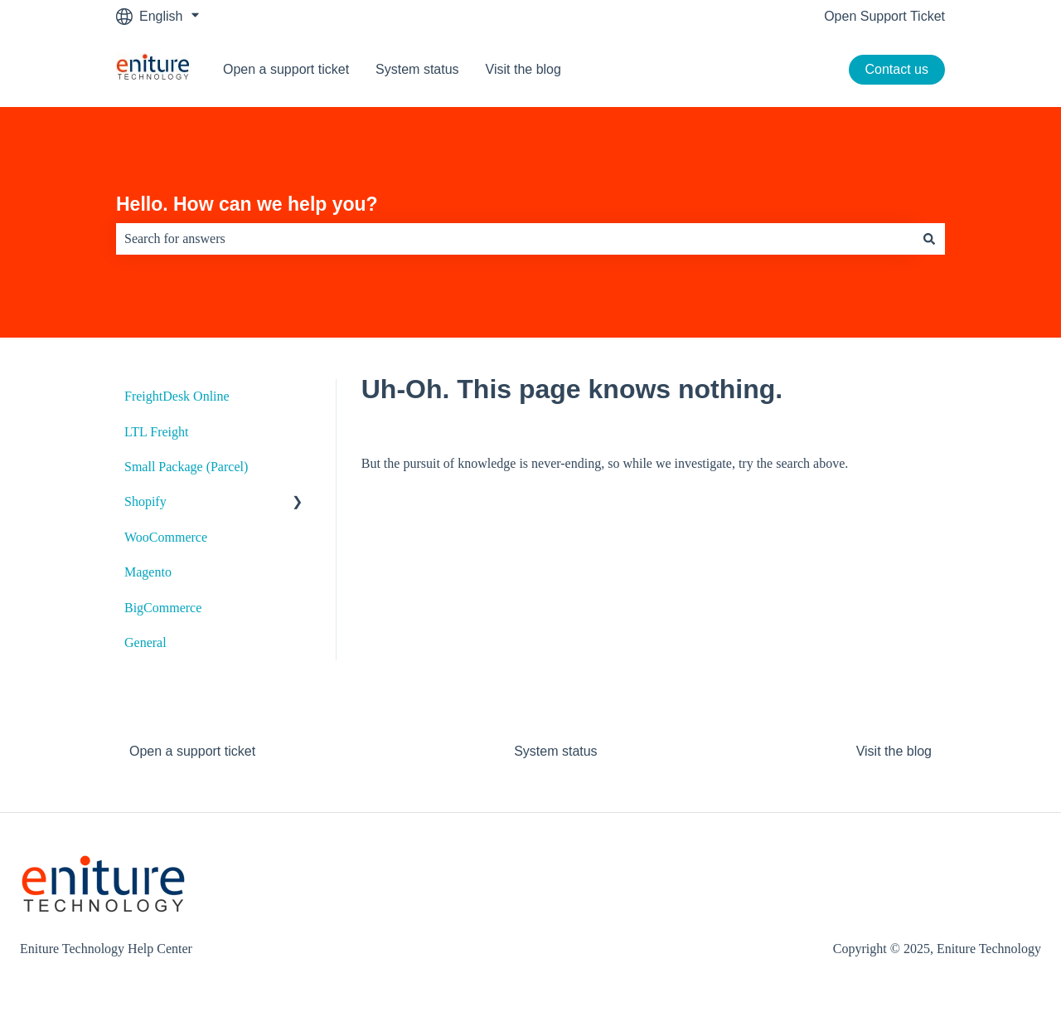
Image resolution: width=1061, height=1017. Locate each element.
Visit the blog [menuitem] (894, 751)
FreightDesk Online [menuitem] (177, 396)
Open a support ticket (286, 69)
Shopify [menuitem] (145, 501)
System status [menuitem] (555, 751)
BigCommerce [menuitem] (162, 608)
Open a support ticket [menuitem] (192, 751)
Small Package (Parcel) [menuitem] (186, 467)
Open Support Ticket (884, 16)
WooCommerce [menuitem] (165, 537)
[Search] (929, 239)
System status (416, 69)
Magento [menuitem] (148, 572)
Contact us (896, 69)
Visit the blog (523, 69)
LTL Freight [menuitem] (156, 432)
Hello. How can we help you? (247, 204)
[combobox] (514, 239)
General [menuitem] (145, 642)
